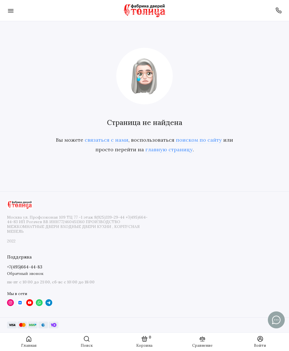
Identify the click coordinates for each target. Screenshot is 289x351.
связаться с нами (106, 140)
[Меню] (10, 10)
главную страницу (169, 149)
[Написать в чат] (276, 319)
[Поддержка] (278, 10)
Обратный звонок (25, 273)
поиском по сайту (199, 140)
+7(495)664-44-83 (24, 267)
